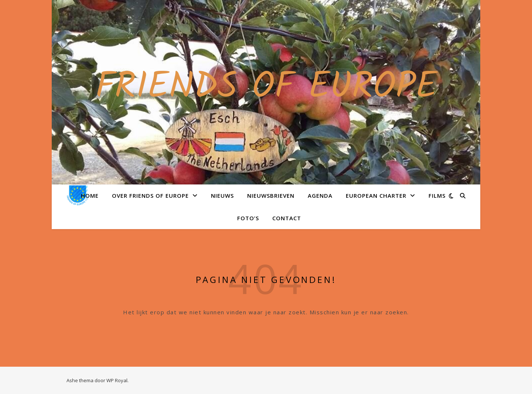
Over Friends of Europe (150, 195)
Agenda (320, 195)
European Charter (376, 195)
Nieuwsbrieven (270, 195)
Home (90, 195)
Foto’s (248, 218)
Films (437, 195)
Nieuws (222, 195)
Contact (286, 218)
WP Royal (116, 380)
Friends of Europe (266, 87)
